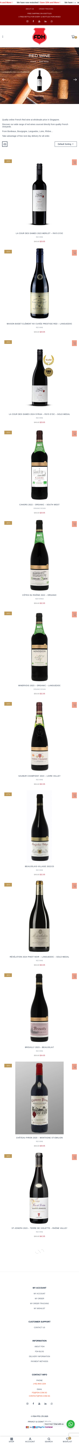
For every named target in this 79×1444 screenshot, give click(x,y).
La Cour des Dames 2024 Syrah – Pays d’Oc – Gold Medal (39, 414)
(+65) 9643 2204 (39, 1384)
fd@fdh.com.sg (39, 1393)
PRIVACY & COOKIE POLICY (39, 1422)
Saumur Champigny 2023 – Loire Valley (40, 776)
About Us (30, 9)
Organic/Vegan (39, 508)
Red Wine (39, 96)
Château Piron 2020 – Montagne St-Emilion (39, 1138)
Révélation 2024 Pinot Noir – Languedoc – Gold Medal (39, 957)
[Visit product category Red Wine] (40, 80)
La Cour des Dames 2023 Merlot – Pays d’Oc (39, 233)
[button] (74, 37)
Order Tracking (46, 9)
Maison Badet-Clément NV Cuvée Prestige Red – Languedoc (39, 324)
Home (33, 61)
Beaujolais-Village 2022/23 (39, 866)
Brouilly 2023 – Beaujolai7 (39, 1047)
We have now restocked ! (37, 2)
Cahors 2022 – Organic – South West (39, 505)
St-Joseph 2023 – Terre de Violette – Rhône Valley (39, 1228)
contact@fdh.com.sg (39, 1396)
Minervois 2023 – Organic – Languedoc (39, 686)
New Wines (39, 599)
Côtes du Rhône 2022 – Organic (39, 595)
